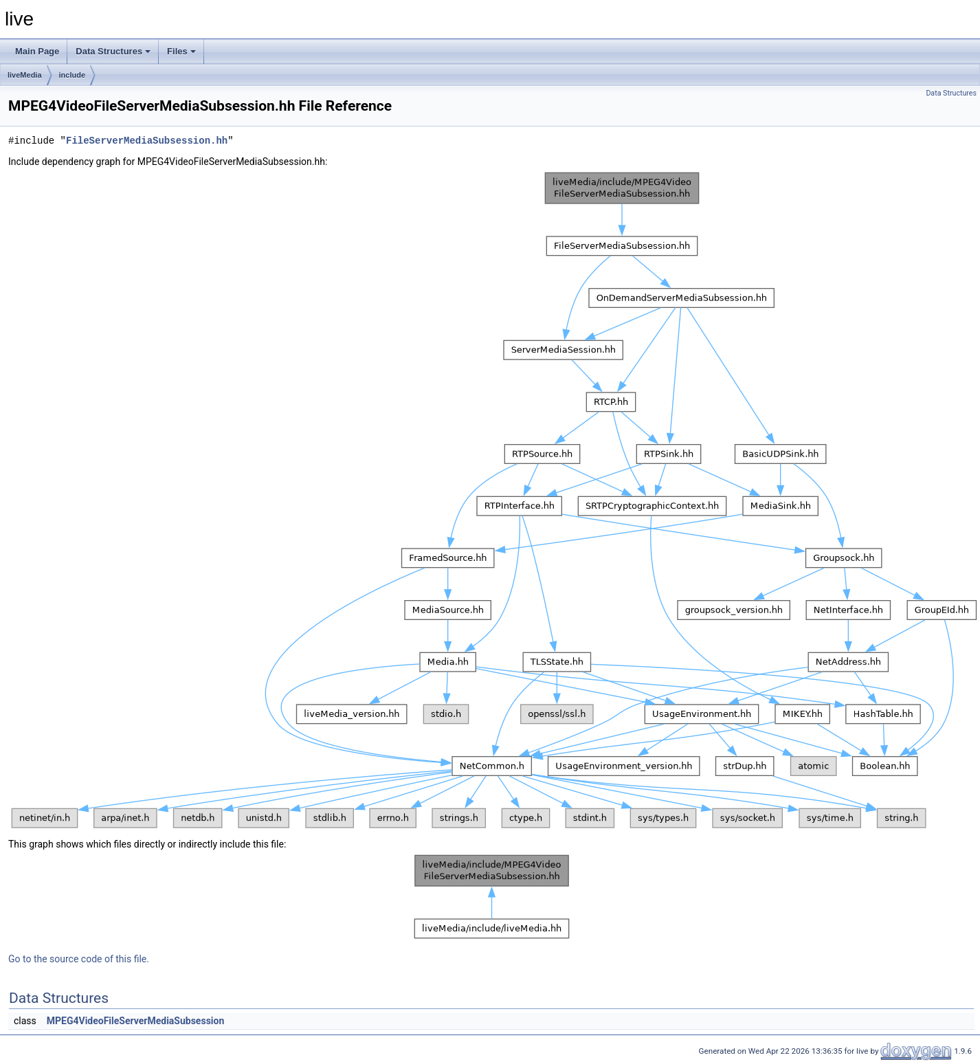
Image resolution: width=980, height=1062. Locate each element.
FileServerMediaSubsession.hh (146, 140)
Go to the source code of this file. (78, 958)
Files (181, 51)
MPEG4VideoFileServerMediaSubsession (136, 1020)
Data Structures (113, 51)
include (72, 75)
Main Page (37, 51)
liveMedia (25, 75)
